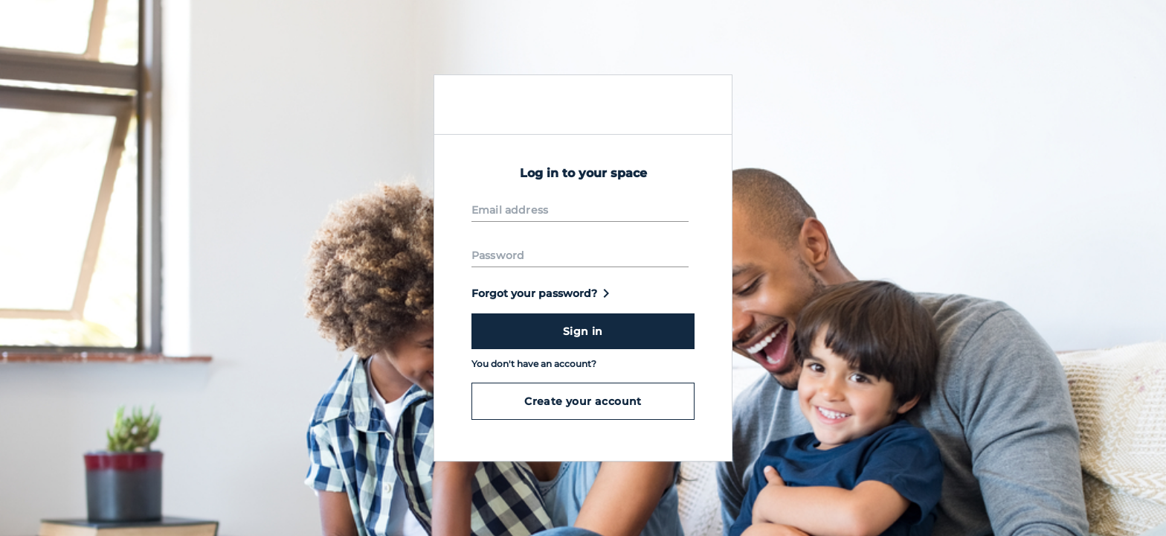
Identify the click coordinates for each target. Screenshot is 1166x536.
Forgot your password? (543, 293)
